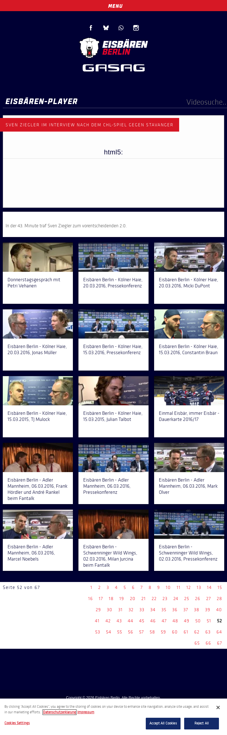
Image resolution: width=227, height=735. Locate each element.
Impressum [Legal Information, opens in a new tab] (85, 712)
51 (209, 621)
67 (219, 643)
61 (186, 632)
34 (153, 610)
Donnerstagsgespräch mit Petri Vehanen (34, 283)
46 (153, 621)
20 (132, 598)
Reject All (201, 723)
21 (143, 598)
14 (209, 587)
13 (199, 587)
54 (108, 632)
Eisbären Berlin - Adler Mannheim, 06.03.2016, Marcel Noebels (31, 553)
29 (98, 610)
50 (198, 621)
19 (121, 598)
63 (208, 632)
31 (120, 610)
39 (207, 610)
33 (141, 610)
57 (141, 632)
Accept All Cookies (163, 723)
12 (188, 587)
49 (186, 621)
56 (130, 632)
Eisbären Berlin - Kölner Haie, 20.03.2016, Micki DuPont (188, 283)
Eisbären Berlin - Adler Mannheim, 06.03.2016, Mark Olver (188, 486)
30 (109, 610)
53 (97, 632)
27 (208, 598)
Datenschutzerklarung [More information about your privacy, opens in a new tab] (59, 712)
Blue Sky (106, 28)
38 (196, 610)
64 (219, 632)
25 (186, 598)
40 (219, 610)
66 (208, 643)
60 (175, 632)
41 (97, 621)
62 (196, 632)
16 (90, 598)
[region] (113, 717)
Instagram (136, 28)
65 (197, 643)
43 (119, 621)
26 (197, 598)
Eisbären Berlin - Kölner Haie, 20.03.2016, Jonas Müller (37, 349)
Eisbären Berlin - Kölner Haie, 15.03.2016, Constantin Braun (188, 349)
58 (152, 632)
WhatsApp (121, 28)
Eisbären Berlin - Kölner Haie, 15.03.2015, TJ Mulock (37, 416)
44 (130, 621)
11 (179, 587)
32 (131, 610)
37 (185, 610)
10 (168, 587)
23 (164, 598)
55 (119, 632)
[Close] (218, 707)
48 (175, 621)
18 (111, 598)
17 (101, 598)
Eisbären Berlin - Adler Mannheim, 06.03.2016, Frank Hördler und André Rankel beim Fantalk (37, 489)
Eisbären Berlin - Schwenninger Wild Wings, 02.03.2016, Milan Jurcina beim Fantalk (110, 556)
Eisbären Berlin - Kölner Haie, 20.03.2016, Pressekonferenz (112, 283)
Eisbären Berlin (113, 47)
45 (141, 621)
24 (175, 598)
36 (174, 610)
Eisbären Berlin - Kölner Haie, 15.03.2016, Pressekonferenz (112, 349)
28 (219, 598)
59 (163, 632)
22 (154, 598)
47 (164, 621)
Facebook (91, 28)
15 (220, 587)
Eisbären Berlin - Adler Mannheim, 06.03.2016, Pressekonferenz (106, 486)
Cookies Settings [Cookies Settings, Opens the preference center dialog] (17, 723)
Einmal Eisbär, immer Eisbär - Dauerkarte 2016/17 (189, 416)
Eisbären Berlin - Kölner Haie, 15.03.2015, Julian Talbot (112, 416)
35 (163, 610)
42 (108, 621)
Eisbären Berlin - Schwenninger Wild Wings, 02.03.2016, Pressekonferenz (188, 553)
